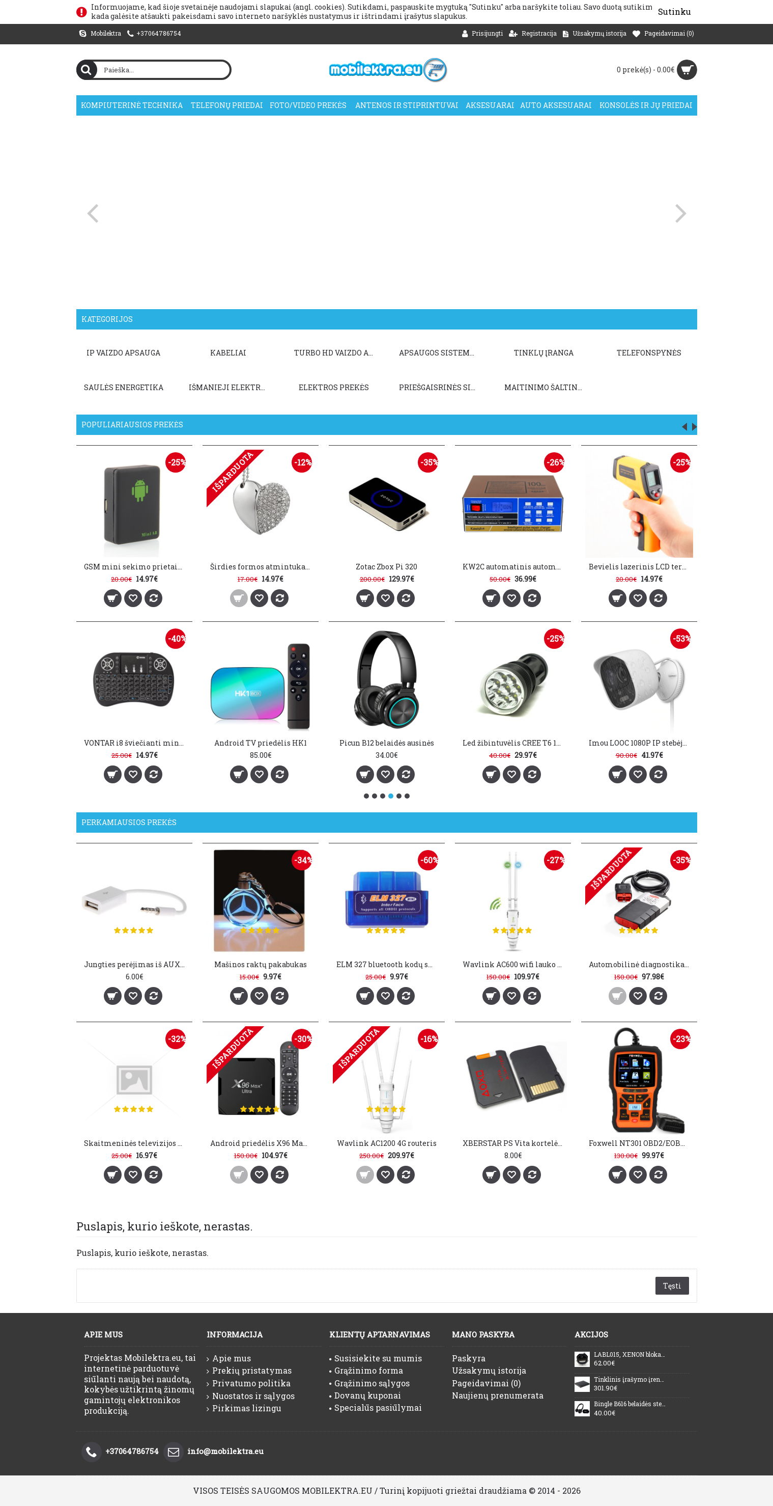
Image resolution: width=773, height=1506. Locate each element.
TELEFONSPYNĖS (649, 353)
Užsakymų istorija (489, 1370)
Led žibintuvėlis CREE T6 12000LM (515, 743)
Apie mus (229, 1358)
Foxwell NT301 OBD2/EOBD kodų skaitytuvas (641, 1143)
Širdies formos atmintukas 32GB (262, 566)
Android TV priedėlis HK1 (260, 743)
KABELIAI (228, 353)
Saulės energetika (123, 387)
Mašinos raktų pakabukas (260, 964)
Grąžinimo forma (366, 1370)
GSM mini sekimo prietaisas (136, 566)
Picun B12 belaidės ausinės (386, 743)
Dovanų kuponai (365, 1395)
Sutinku (674, 11)
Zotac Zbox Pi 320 (386, 566)
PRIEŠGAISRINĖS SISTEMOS (440, 387)
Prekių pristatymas (249, 1370)
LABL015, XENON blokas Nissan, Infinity (630, 1354)
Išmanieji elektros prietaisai (230, 387)
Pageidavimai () (486, 1383)
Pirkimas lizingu (244, 1408)
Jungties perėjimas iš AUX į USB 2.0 (136, 964)
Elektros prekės (334, 387)
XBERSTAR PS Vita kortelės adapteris (515, 1143)
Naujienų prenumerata (497, 1395)
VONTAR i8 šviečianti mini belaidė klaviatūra (136, 743)
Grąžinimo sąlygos (369, 1383)
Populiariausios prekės (132, 424)
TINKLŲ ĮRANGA (544, 353)
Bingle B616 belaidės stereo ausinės (630, 1404)
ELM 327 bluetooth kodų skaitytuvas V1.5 (388, 964)
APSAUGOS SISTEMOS (439, 353)
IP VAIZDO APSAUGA (123, 353)
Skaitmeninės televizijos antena (136, 1143)
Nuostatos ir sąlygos (251, 1396)
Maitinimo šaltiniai (546, 387)
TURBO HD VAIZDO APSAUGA (336, 353)
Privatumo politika (249, 1383)
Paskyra (468, 1358)
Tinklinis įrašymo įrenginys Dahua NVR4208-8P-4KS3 (630, 1379)
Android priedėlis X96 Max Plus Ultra (262, 1143)
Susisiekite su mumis (375, 1358)
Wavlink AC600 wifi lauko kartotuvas (515, 964)
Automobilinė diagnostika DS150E (641, 964)
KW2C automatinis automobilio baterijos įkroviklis (515, 566)
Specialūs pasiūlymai (375, 1407)
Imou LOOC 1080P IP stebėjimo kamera (641, 743)
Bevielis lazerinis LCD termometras (641, 566)
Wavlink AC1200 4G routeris (387, 1143)
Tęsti (672, 1286)
